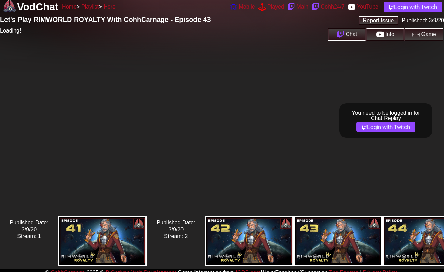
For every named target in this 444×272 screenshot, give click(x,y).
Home (69, 7)
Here (110, 7)
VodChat (37, 6)
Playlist (90, 7)
